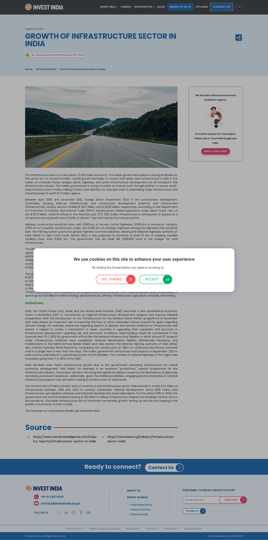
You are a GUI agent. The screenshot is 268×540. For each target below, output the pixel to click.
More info (170, 267)
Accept (152, 279)
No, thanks (112, 279)
